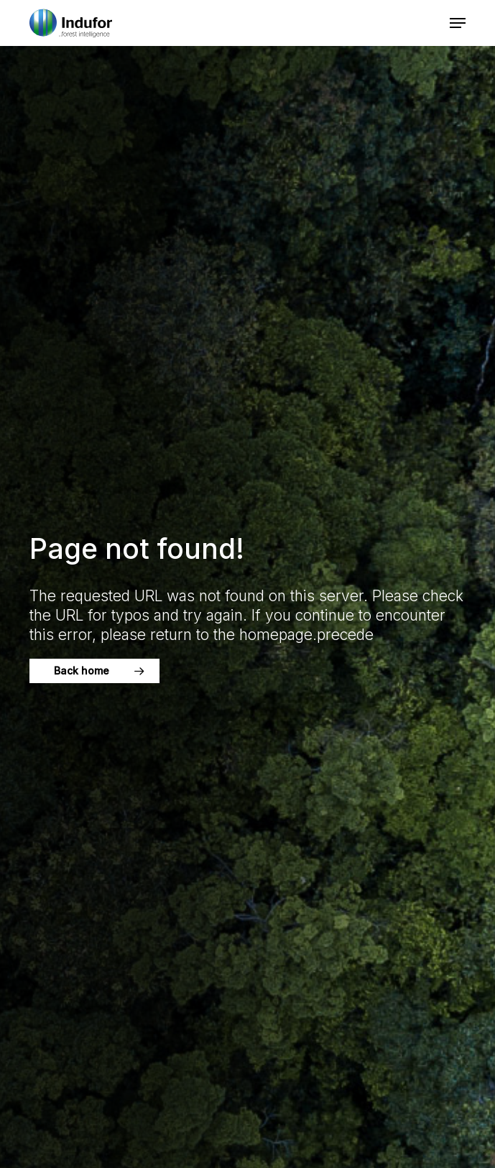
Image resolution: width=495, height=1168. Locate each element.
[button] (458, 23)
